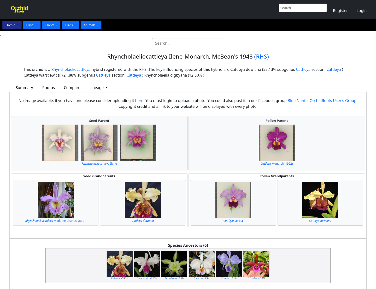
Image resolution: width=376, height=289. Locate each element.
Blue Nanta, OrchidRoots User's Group (322, 100)
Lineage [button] (97, 87)
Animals (90, 25)
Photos (48, 87)
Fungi (30, 25)
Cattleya (303, 69)
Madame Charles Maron (55, 221)
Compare (72, 87)
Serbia (233, 221)
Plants (50, 25)
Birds (69, 25)
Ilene (99, 164)
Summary (24, 87)
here (139, 100)
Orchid (11, 25)
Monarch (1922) (277, 164)
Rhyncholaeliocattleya (70, 69)
